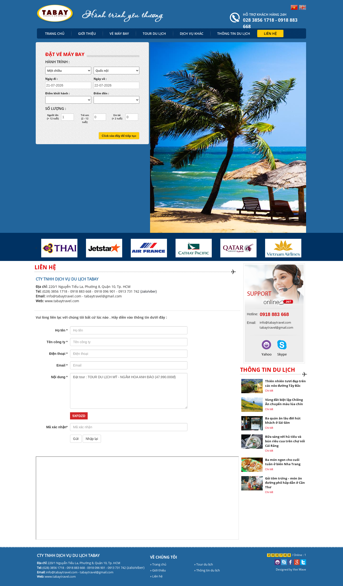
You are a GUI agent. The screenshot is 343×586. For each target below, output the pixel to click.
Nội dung (59, 377)
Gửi (76, 439)
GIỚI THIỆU (87, 33)
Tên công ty (57, 342)
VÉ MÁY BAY (119, 33)
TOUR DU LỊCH (154, 33)
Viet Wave (299, 569)
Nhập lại (92, 439)
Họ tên (61, 330)
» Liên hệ (156, 576)
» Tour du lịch (203, 564)
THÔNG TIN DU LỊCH (233, 33)
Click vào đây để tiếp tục (119, 136)
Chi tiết (269, 390)
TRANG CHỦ (54, 33)
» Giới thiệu (158, 570)
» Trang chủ (158, 564)
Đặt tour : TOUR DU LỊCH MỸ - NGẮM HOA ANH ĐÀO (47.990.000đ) (128, 391)
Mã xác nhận (57, 427)
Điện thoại (58, 354)
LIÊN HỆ (270, 33)
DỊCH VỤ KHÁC (191, 33)
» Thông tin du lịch (207, 570)
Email (62, 365)
